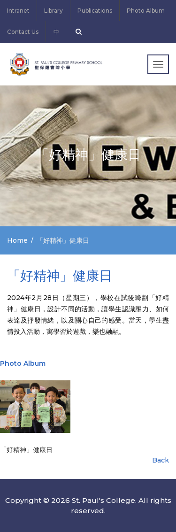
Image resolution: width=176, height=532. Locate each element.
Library (53, 10)
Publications (94, 10)
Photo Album (146, 10)
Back (160, 460)
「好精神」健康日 (26, 450)
